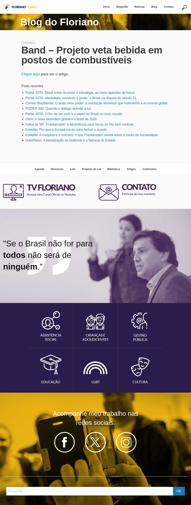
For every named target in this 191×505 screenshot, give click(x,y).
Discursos (57, 169)
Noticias (139, 6)
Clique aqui (30, 74)
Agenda (39, 169)
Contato (169, 6)
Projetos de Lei (91, 169)
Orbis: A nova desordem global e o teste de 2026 (61, 119)
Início (106, 6)
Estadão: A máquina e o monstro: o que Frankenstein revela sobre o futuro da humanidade (92, 135)
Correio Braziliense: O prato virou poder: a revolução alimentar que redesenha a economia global (97, 103)
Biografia (122, 6)
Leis (72, 169)
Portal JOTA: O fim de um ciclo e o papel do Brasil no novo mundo (74, 114)
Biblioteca (113, 169)
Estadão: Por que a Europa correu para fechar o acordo (66, 129)
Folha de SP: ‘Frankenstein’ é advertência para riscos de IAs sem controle (80, 124)
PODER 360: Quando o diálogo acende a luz (58, 108)
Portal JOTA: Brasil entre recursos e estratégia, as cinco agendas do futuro (80, 92)
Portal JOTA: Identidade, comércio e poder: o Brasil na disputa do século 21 (81, 98)
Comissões (149, 169)
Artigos (131, 169)
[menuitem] (106, 7)
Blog (154, 6)
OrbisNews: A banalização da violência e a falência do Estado (71, 140)
